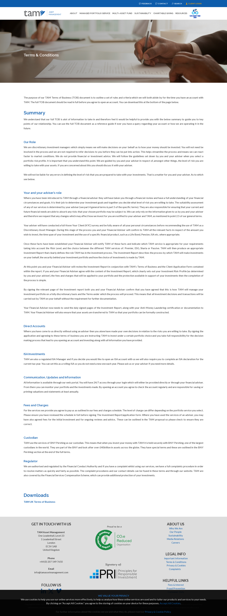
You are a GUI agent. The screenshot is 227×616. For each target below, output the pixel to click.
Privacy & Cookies (176, 565)
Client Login (193, 3)
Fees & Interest (175, 584)
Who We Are (176, 528)
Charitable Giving (163, 13)
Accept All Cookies (170, 603)
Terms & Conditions (176, 562)
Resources (181, 13)
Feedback (145, 3)
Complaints (176, 569)
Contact (161, 3)
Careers (176, 542)
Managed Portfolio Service (95, 13)
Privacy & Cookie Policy (158, 611)
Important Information (176, 558)
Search (177, 3)
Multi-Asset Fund (122, 13)
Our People (176, 531)
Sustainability (142, 13)
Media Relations (175, 539)
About (73, 13)
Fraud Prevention (176, 588)
